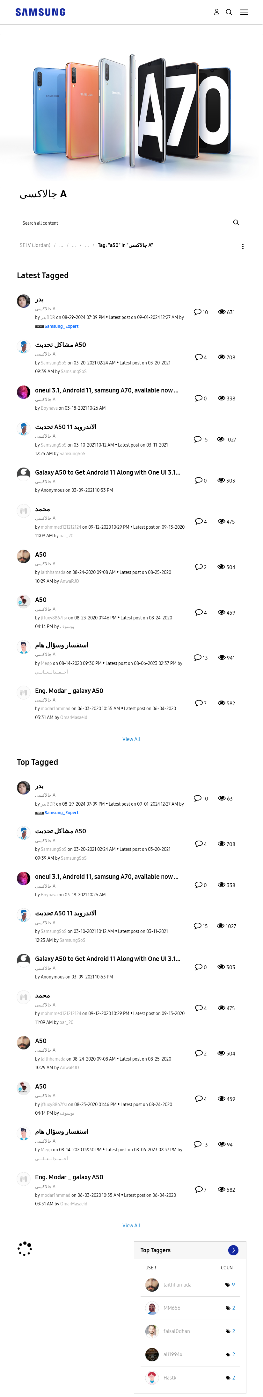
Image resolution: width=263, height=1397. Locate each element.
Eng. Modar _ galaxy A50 (69, 691)
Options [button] (232, 246)
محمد (42, 509)
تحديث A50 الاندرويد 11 (66, 427)
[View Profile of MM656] (172, 1308)
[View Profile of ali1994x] (173, 1354)
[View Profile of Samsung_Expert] (61, 326)
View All (131, 739)
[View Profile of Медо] (46, 663)
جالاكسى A (45, 309)
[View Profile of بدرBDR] (48, 317)
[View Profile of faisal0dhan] (177, 1331)
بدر (39, 299)
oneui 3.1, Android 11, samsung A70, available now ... (107, 390)
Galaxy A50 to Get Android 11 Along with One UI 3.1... (107, 472)
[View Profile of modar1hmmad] (55, 708)
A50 (41, 554)
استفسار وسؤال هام (62, 645)
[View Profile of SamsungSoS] (54, 363)
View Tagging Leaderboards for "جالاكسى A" (190, 1250)
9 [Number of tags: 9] (233, 1285)
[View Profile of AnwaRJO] (69, 581)
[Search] (131, 222)
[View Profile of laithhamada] (53, 572)
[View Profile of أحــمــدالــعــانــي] (51, 672)
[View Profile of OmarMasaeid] (73, 717)
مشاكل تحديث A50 (60, 345)
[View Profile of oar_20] (66, 536)
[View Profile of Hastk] (170, 1378)
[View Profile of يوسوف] (67, 626)
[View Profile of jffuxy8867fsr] (54, 618)
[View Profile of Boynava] (49, 408)
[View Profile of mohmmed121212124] (61, 527)
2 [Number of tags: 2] (233, 1308)
